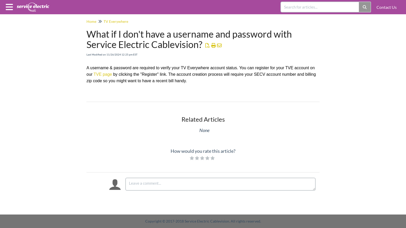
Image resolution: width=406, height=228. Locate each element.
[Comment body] (220, 184)
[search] (320, 7)
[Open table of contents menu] (10, 6)
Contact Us (386, 7)
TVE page (102, 74)
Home (91, 21)
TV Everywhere (116, 21)
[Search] (365, 7)
